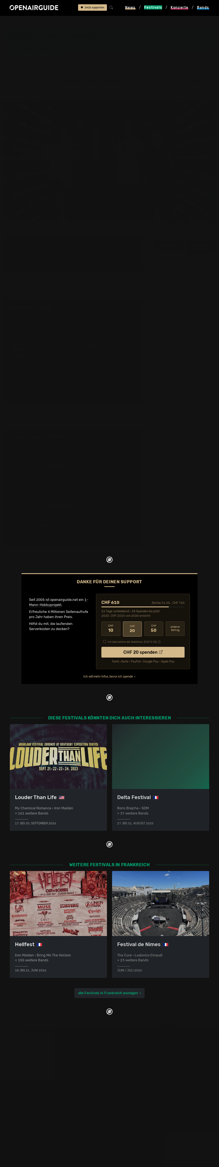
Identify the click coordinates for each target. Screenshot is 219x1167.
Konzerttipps (122, 1048)
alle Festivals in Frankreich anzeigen (108, 993)
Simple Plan (135, 21)
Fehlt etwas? (130, 438)
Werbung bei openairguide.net (34, 1123)
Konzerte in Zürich (127, 1053)
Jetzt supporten (92, 7)
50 (154, 629)
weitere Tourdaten (201, 247)
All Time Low (22, 349)
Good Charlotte (24, 344)
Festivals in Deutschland (29, 1058)
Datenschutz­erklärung (28, 1128)
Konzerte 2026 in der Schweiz (136, 1084)
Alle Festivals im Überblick (31, 1089)
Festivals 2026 (21, 1063)
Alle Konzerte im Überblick (133, 1089)
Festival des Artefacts (81, 21)
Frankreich (50, 21)
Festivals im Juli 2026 (27, 1079)
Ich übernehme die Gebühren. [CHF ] (132, 641)
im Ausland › (119, 477)
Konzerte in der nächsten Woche (138, 1063)
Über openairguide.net (28, 1113)
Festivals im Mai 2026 (27, 1068)
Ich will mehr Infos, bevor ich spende (108, 676)
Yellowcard (21, 355)
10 (111, 629)
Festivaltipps (20, 1048)
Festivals (30, 21)
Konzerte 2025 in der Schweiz (136, 1079)
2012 (86, 245)
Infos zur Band (168, 245)
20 (132, 629)
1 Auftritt (18, 265)
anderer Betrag (175, 629)
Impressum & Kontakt (27, 1133)
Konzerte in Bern (125, 1058)
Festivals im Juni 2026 (28, 1073)
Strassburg (165, 38)
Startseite (11, 21)
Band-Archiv (112, 21)
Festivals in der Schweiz (29, 1053)
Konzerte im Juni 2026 (130, 1073)
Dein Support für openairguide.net (37, 1118)
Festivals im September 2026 (33, 1084)
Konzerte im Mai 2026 (129, 1068)
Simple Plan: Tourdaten (39, 437)
